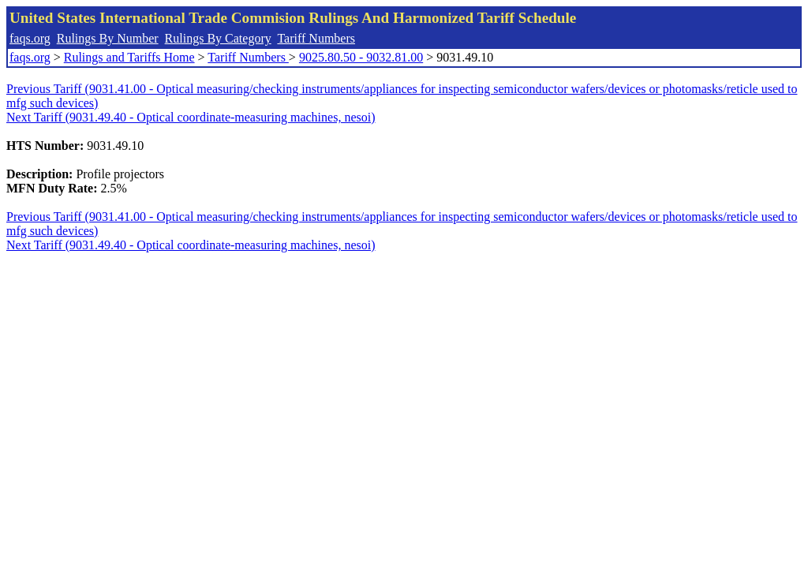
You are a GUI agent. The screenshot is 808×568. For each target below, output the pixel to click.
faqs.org (29, 38)
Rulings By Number (108, 38)
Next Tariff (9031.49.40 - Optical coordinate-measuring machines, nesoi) (190, 117)
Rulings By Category (218, 38)
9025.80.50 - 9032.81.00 (361, 57)
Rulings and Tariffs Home (129, 57)
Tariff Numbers (316, 38)
